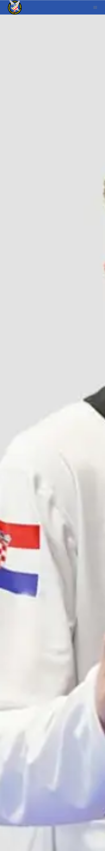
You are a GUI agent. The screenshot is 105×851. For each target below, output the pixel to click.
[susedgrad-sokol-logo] (43, 7)
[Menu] (95, 7)
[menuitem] (95, 7)
